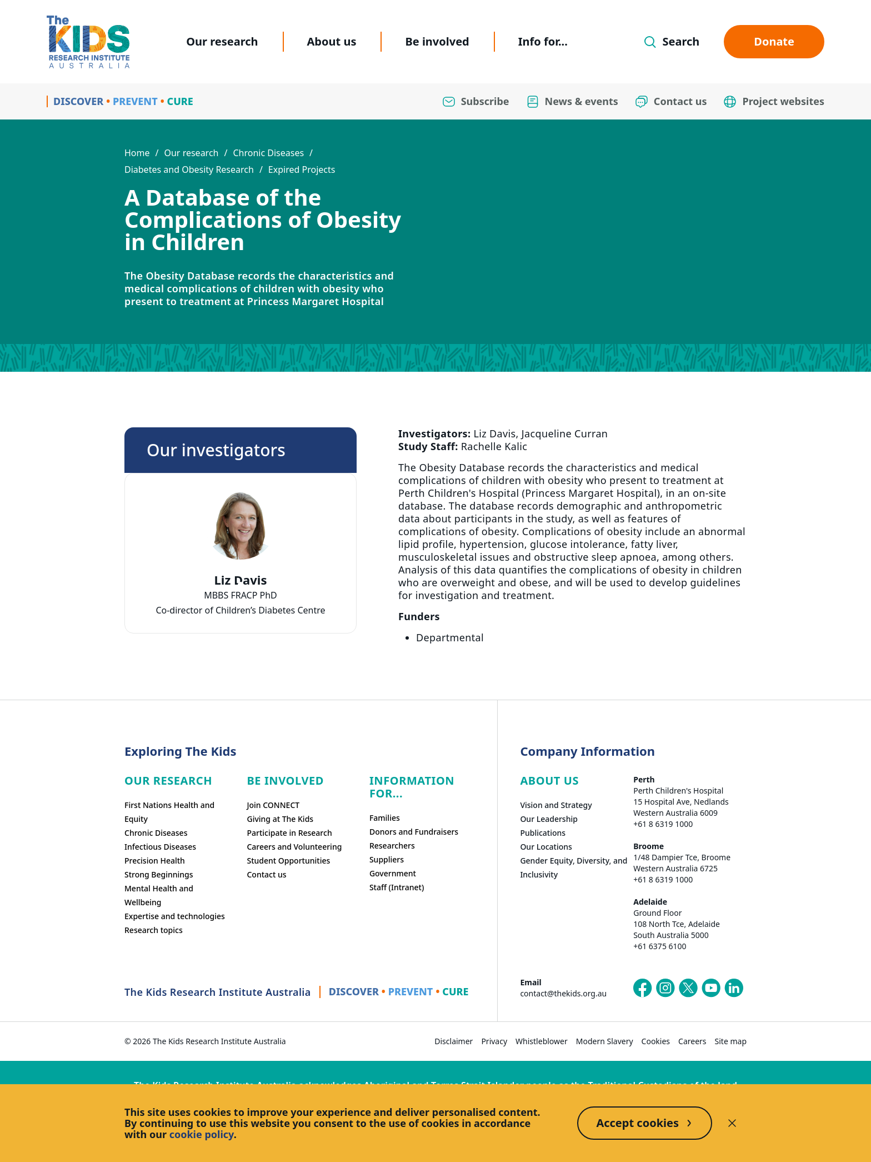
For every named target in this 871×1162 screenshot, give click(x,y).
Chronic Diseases (268, 152)
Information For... (411, 787)
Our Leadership (549, 819)
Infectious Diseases (160, 846)
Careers (692, 1041)
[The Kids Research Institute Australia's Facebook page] (642, 988)
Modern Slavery (604, 1041)
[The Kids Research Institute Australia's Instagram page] (665, 988)
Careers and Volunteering (294, 846)
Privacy (494, 1041)
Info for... (543, 41)
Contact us (266, 874)
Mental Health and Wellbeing (158, 895)
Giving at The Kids (280, 819)
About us (332, 41)
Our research (222, 41)
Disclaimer (453, 1041)
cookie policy (201, 1134)
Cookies (656, 1041)
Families (384, 817)
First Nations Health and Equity (169, 812)
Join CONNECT (273, 805)
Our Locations (546, 846)
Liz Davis (240, 579)
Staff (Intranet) (396, 887)
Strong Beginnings (158, 874)
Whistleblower (541, 1041)
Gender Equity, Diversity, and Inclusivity (573, 867)
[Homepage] (88, 42)
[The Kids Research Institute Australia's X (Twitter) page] (688, 988)
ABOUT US (549, 780)
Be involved (437, 41)
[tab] (240, 584)
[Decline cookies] (732, 1123)
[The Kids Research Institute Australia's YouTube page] (711, 988)
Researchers (392, 845)
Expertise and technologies (174, 916)
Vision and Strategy (556, 805)
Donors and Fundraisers (413, 831)
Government (392, 873)
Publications (542, 832)
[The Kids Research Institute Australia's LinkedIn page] (733, 988)
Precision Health (154, 860)
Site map (731, 1041)
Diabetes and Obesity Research (189, 169)
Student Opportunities (288, 860)
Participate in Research (289, 832)
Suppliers (386, 859)
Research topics (153, 930)
